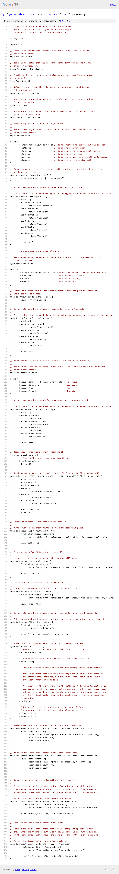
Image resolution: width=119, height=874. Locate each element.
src (45, 14)
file (62, 21)
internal (54, 14)
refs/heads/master (25, 14)
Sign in (113, 4)
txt (107, 869)
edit (70, 21)
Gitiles (17, 869)
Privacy (25, 869)
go (4, 14)
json (113, 869)
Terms (33, 869)
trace (65, 14)
